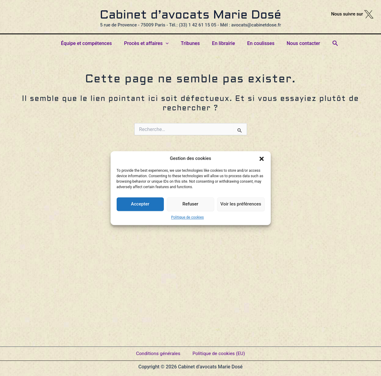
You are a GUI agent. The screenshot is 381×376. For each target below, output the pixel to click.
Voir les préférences (240, 204)
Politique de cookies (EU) (219, 351)
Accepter (140, 204)
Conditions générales (157, 351)
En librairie (222, 43)
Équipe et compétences (92, 43)
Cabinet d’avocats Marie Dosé (190, 15)
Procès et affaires (150, 43)
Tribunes (191, 43)
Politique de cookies (187, 217)
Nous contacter (297, 43)
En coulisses (257, 43)
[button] (262, 159)
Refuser (190, 204)
